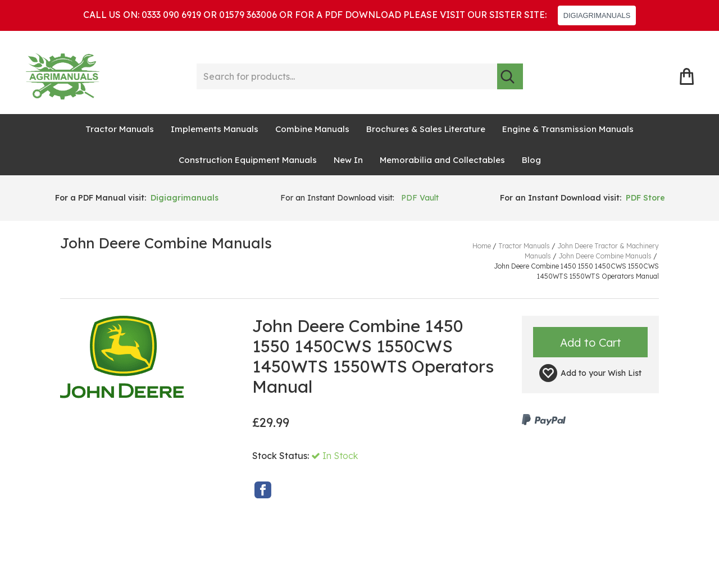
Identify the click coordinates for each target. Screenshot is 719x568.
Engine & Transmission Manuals (568, 129)
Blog (531, 160)
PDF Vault (420, 198)
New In (348, 160)
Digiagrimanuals (185, 198)
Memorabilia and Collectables (442, 160)
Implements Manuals (214, 129)
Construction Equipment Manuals (248, 160)
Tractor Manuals (119, 129)
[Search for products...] (347, 76)
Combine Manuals (312, 129)
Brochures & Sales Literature (425, 129)
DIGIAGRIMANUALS (596, 15)
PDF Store (645, 198)
